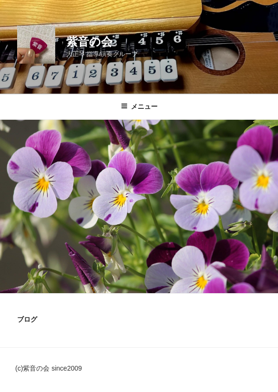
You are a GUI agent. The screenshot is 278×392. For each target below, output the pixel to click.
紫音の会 (89, 41)
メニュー (139, 106)
